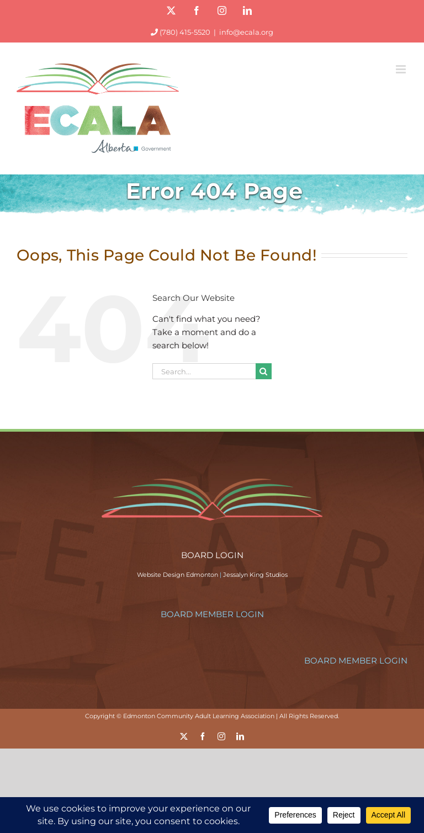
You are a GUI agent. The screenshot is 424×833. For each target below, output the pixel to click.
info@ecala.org (246, 32)
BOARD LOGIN (212, 555)
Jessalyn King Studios (255, 575)
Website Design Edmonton (177, 575)
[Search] (264, 371)
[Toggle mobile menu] (401, 69)
